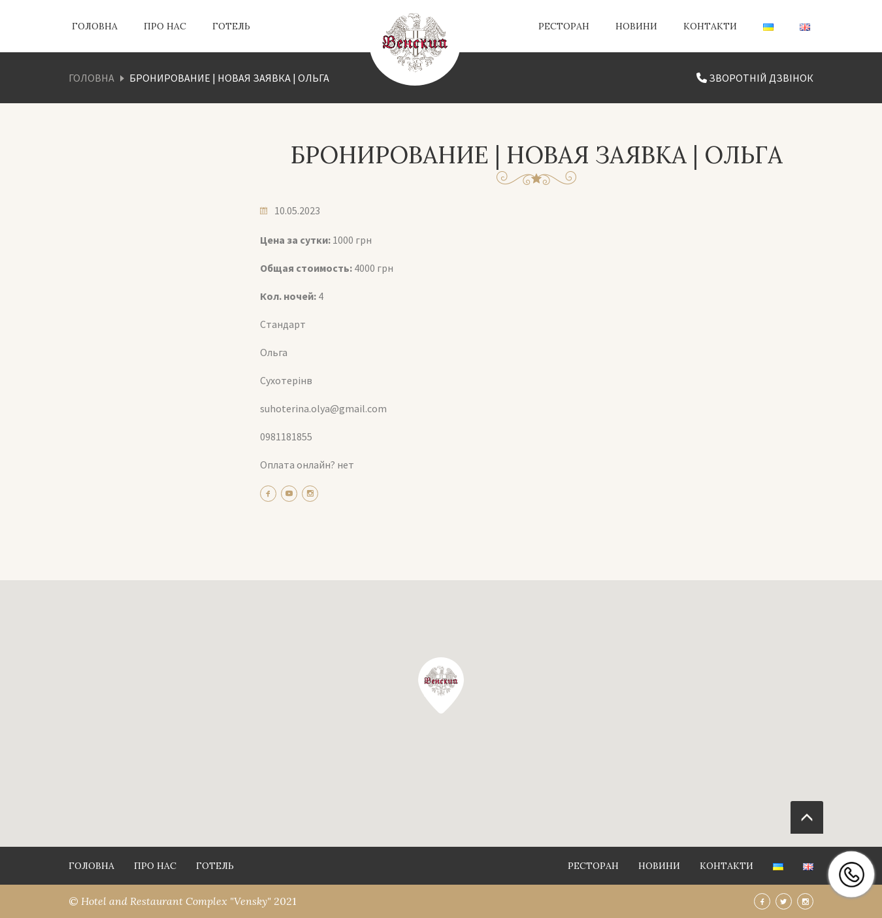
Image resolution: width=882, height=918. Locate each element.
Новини (636, 26)
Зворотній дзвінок (754, 78)
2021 (285, 901)
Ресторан (563, 26)
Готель (231, 26)
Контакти (710, 26)
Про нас (165, 26)
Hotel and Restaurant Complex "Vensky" (177, 901)
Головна (95, 26)
